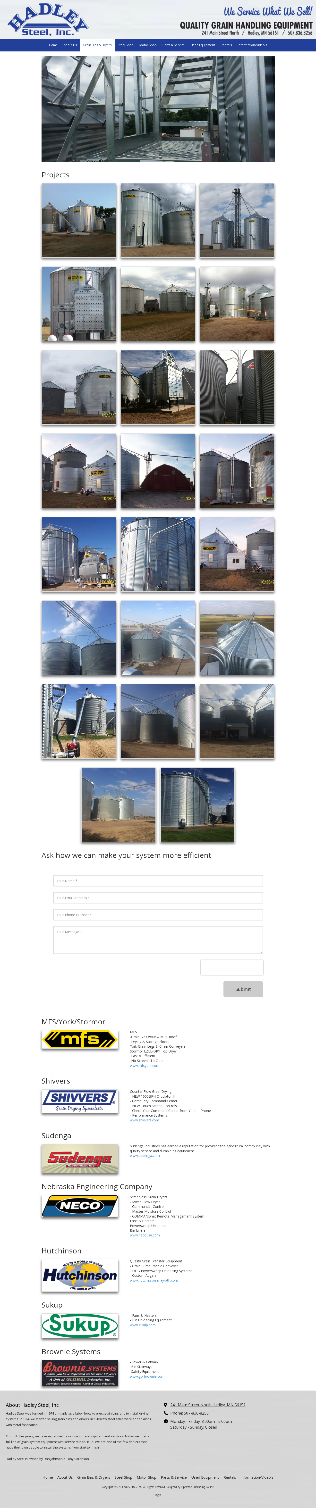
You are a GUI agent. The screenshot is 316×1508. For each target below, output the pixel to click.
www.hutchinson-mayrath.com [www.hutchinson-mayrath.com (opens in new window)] (154, 1280)
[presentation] (232, 967)
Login (158, 1495)
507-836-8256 (196, 1413)
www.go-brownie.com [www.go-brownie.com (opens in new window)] (147, 1376)
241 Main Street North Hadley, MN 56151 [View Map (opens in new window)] (208, 1405)
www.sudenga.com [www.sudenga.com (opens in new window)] (145, 1155)
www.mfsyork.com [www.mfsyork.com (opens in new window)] (144, 1065)
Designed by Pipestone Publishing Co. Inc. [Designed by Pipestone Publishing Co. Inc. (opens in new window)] (190, 1487)
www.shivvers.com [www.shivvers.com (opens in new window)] (144, 1120)
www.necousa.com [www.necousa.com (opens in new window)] (145, 1235)
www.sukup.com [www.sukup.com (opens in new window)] (143, 1325)
